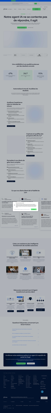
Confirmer (33, 209)
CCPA (34, 205)
